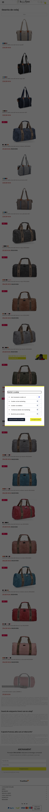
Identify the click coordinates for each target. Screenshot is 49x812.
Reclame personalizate (17, 414)
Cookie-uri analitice (16, 405)
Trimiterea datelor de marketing (20, 410)
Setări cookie (13, 392)
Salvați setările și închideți (16, 419)
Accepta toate (36, 419)
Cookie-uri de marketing (18, 401)
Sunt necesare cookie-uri (18, 397)
